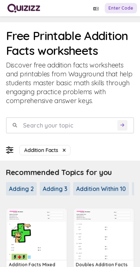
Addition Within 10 (101, 188)
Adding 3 (55, 188)
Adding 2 (21, 188)
